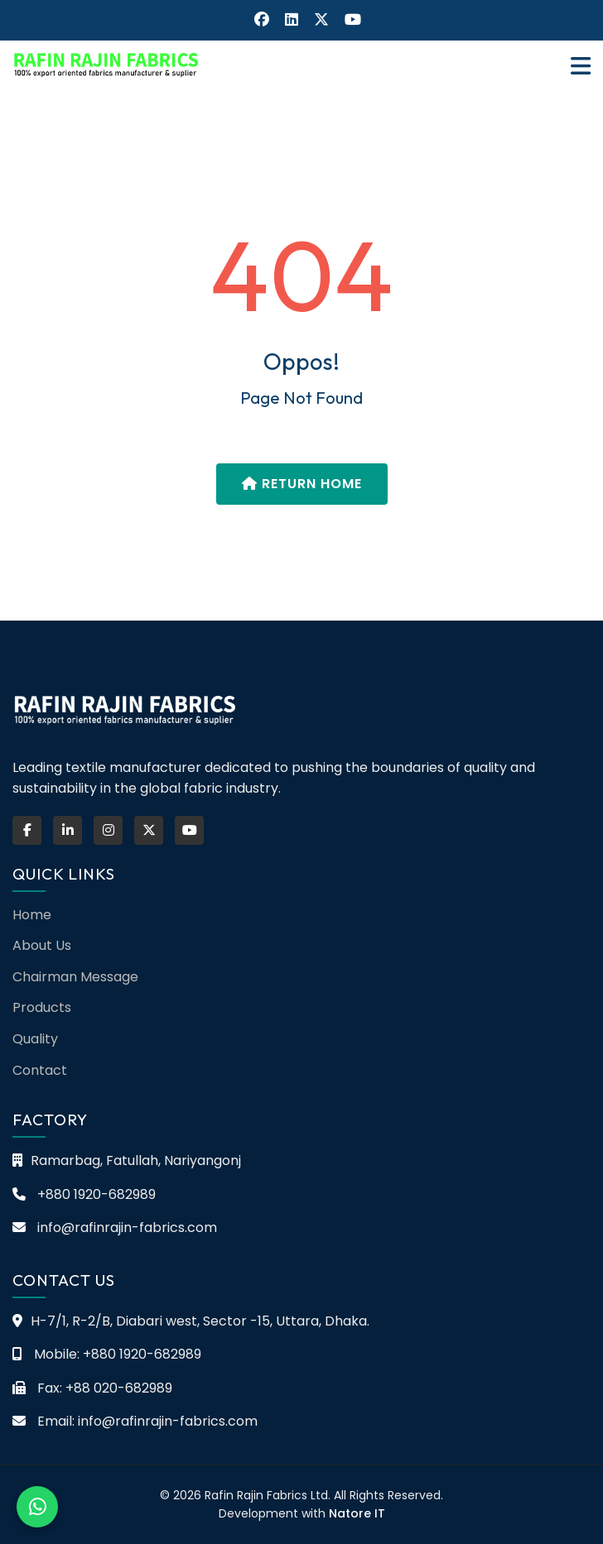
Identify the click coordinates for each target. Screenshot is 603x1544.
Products (41, 1007)
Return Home (302, 483)
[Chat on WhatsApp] (37, 1506)
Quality (35, 1038)
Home (31, 914)
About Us (41, 945)
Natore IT (357, 1513)
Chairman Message (75, 976)
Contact (39, 1070)
